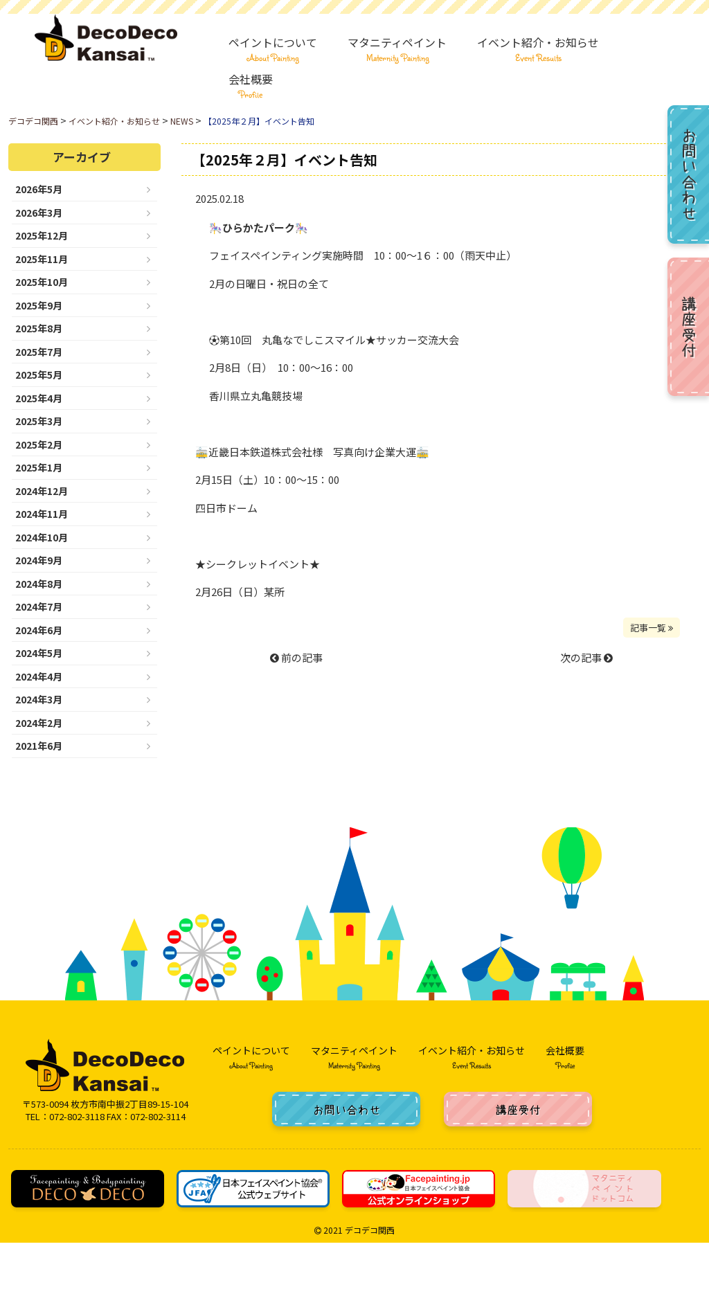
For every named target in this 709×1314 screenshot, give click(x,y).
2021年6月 (38, 746)
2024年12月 (41, 491)
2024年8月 (38, 584)
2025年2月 (38, 444)
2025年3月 (38, 421)
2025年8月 (38, 328)
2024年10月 (41, 537)
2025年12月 (41, 235)
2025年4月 (38, 398)
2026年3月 (38, 212)
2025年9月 (38, 305)
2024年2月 (38, 723)
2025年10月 (41, 282)
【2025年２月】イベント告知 (284, 160)
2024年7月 (38, 606)
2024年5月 (38, 653)
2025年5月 (38, 374)
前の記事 (296, 657)
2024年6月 (38, 630)
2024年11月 (41, 514)
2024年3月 (38, 699)
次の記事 (586, 657)
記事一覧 (651, 627)
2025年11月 (41, 259)
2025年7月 (38, 352)
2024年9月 (38, 560)
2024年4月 (38, 676)
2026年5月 (38, 189)
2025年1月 (38, 467)
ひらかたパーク (258, 227)
